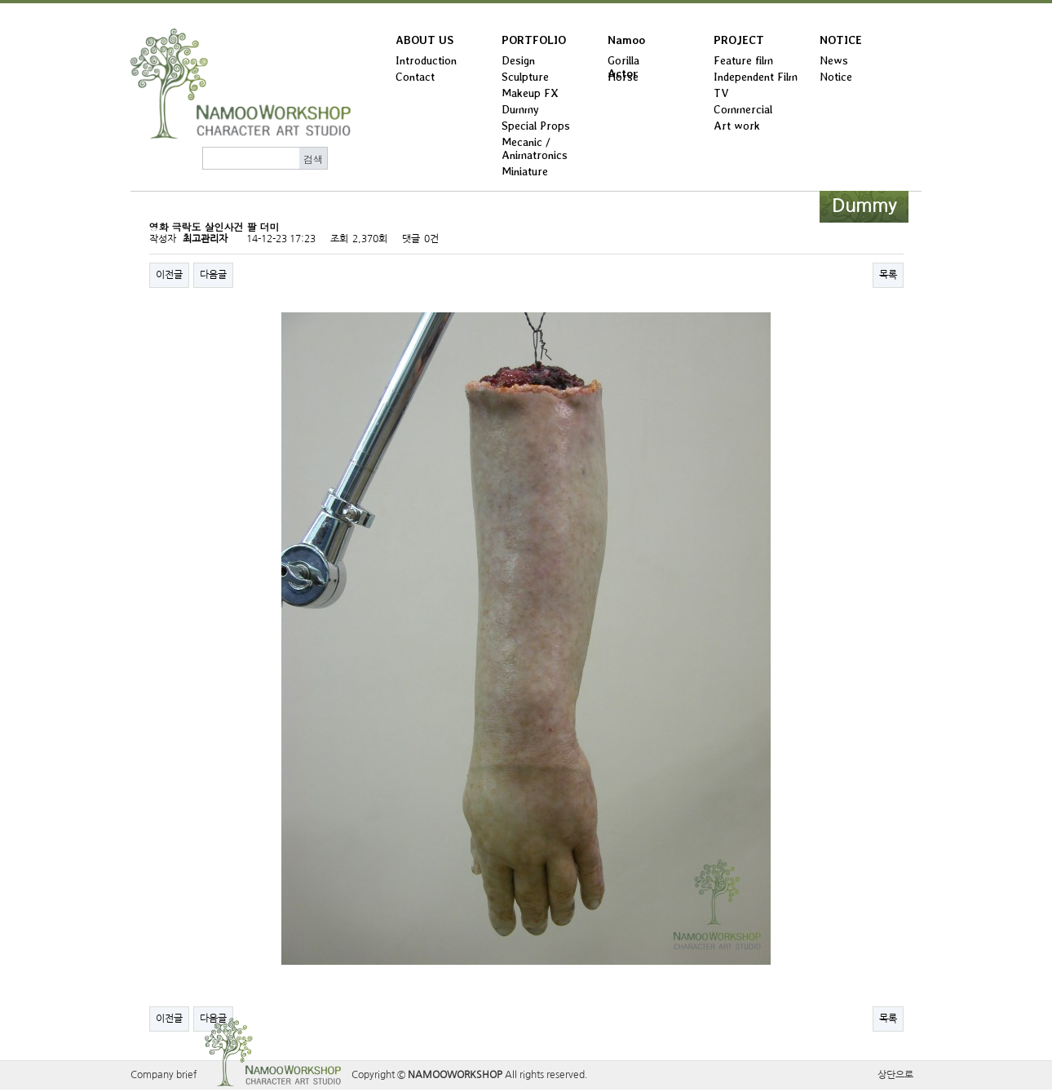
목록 (888, 275)
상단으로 (895, 1075)
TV (721, 92)
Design (518, 60)
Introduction (426, 60)
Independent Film (756, 76)
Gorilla (623, 60)
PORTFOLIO (534, 39)
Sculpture (525, 76)
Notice (836, 76)
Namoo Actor (626, 43)
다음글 (213, 275)
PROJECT (739, 39)
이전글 (169, 275)
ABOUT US (424, 39)
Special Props (536, 125)
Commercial (743, 109)
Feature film (743, 60)
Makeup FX (530, 92)
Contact (415, 76)
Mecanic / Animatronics (535, 148)
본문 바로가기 (0, 3)
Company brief (163, 1075)
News (834, 60)
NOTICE (841, 39)
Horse (623, 76)
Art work (737, 125)
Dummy (520, 109)
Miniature (525, 171)
